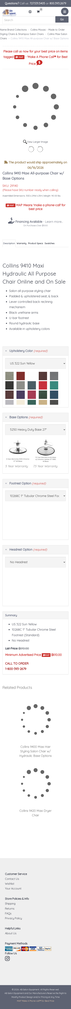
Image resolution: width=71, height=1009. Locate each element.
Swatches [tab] (49, 243)
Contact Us (12, 878)
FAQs (8, 913)
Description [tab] (9, 243)
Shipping (10, 903)
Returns (9, 908)
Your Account (13, 888)
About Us (10, 933)
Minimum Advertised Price (28, 655)
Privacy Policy (13, 918)
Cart (39, 12)
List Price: (11, 648)
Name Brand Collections (13, 29)
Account (31, 13)
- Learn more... (38, 222)
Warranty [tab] (21, 243)
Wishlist (9, 883)
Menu (65, 12)
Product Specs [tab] (35, 243)
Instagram (7, 958)
